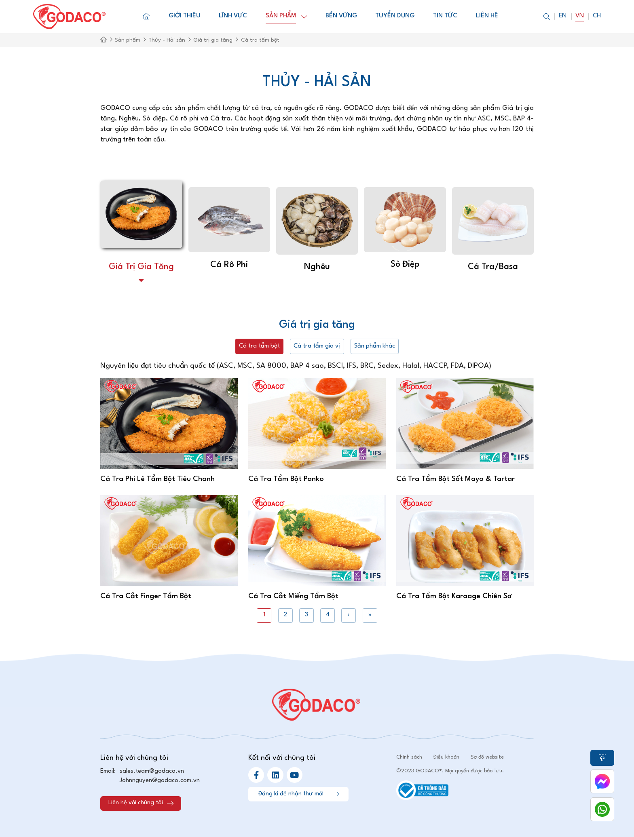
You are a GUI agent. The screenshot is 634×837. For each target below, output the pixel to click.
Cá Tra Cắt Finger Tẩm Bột (145, 596)
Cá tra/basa (493, 267)
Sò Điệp (405, 264)
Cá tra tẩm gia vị (317, 346)
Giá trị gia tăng (141, 267)
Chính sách (409, 757)
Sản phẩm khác (374, 346)
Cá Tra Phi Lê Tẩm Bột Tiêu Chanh (157, 479)
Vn (579, 16)
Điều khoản (446, 757)
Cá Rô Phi (229, 265)
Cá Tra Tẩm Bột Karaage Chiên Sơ (453, 596)
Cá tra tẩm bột (259, 346)
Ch (597, 16)
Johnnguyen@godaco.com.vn (160, 781)
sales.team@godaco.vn (152, 771)
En (562, 16)
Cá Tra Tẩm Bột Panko (286, 479)
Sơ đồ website (487, 757)
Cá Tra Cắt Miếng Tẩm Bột (293, 596)
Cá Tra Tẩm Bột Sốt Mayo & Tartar (455, 479)
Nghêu (317, 267)
